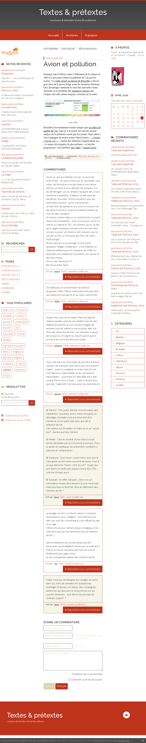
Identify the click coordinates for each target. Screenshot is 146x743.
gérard (57, 271)
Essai (21, 333)
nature (21, 363)
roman (6, 375)
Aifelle (57, 301)
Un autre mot (9, 107)
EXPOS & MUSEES (10, 279)
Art (117, 331)
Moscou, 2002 (9, 90)
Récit (5, 351)
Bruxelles (93, 156)
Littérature (121, 361)
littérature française (13, 345)
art (17, 327)
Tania (56, 497)
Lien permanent (54, 156)
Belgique (83, 156)
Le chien (6, 174)
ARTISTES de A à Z (10, 274)
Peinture (120, 379)
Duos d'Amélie (9, 225)
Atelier (5, 141)
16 (132, 118)
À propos (91, 35)
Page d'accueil (68, 48)
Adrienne (58, 346)
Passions (120, 373)
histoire (7, 327)
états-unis (8, 309)
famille (6, 339)
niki (55, 564)
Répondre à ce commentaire (83, 276)
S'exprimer (7, 73)
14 (123, 118)
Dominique (117, 285)
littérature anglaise (12, 357)
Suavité (5, 208)
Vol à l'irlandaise (50, 48)
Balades (120, 337)
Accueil (53, 35)
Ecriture (22, 309)
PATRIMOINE (7, 288)
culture (7, 369)
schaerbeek (21, 321)
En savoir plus (123, 740)
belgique (17, 351)
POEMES (5, 292)
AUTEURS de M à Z (11, 270)
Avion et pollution (70, 64)
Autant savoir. (90, 147)
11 (142, 114)
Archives (72, 35)
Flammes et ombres (13, 191)
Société (48, 158)
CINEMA (5, 283)
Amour (21, 315)
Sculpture (8, 363)
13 (118, 118)
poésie (6, 321)
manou (115, 268)
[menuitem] (53, 35)
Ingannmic (117, 305)
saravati (57, 394)
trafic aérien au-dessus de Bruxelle (72, 81)
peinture (20, 369)
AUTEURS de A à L (10, 266)
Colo (114, 164)
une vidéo (76, 147)
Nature (119, 367)
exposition (8, 333)
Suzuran (6, 124)
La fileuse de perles (12, 157)
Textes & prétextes (73, 12)
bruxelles (8, 315)
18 (142, 118)
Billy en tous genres (88, 48)
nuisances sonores (81, 91)
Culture (119, 355)
